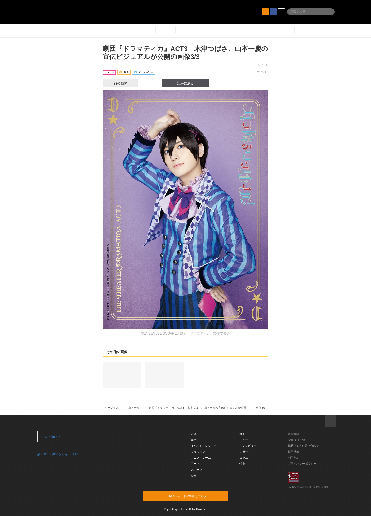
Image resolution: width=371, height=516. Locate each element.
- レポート (244, 451)
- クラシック (197, 451)
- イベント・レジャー (202, 446)
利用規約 (293, 457)
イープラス (112, 407)
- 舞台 (193, 440)
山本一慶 (133, 407)
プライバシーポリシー (302, 463)
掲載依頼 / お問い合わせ (303, 446)
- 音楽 (193, 434)
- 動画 (241, 434)
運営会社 (293, 434)
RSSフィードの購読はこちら (194, 496)
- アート (194, 463)
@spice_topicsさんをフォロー (59, 454)
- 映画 (193, 475)
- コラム (243, 457)
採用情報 (293, 451)
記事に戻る (185, 83)
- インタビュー (247, 446)
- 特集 (241, 463)
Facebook (52, 436)
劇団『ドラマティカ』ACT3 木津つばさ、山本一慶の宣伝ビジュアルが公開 (198, 407)
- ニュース (244, 440)
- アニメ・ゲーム (200, 457)
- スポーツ (195, 469)
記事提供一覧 (296, 440)
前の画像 (116, 83)
